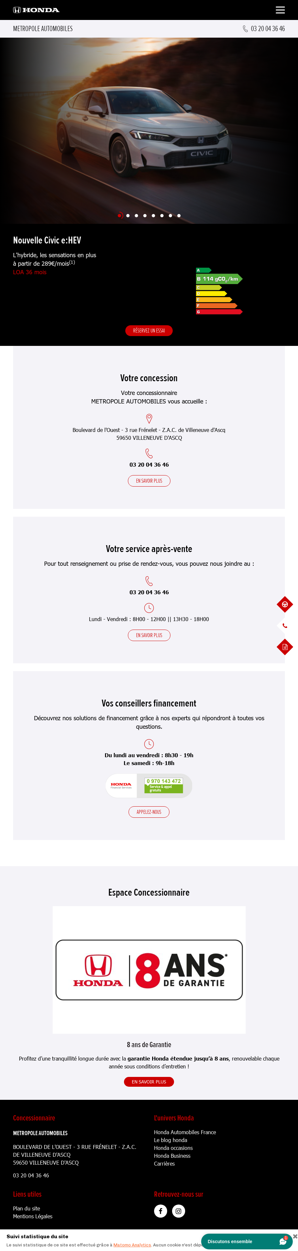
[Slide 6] (162, 215)
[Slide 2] (128, 215)
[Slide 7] (170, 215)
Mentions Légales (32, 1216)
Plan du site (26, 1208)
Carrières (164, 1163)
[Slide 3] (136, 215)
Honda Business (172, 1156)
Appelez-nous (149, 811)
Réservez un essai (149, 330)
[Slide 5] (153, 215)
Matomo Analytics (132, 1244)
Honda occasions (173, 1148)
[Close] (293, 1234)
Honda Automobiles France (185, 1132)
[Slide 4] (145, 215)
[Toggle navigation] (280, 11)
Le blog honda (170, 1140)
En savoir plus (149, 480)
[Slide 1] (119, 215)
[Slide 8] (179, 215)
